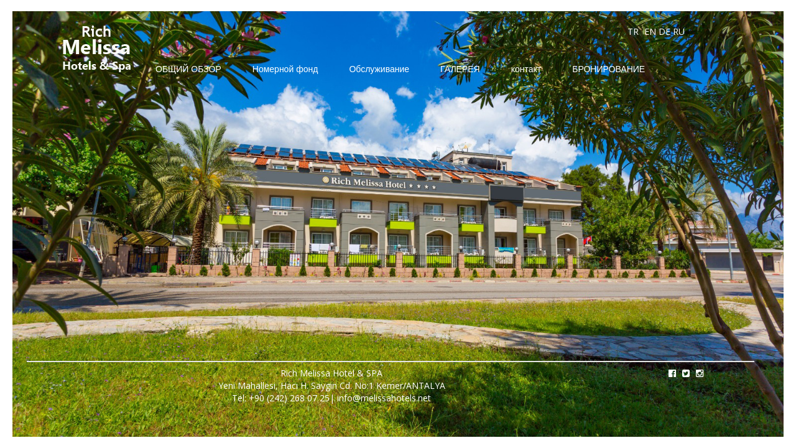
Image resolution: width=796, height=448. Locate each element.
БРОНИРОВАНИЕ (608, 69)
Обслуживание (379, 69)
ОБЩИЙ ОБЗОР (188, 69)
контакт (526, 69)
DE (664, 31)
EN (650, 31)
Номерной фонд (285, 69)
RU (679, 31)
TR (633, 31)
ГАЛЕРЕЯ (460, 69)
